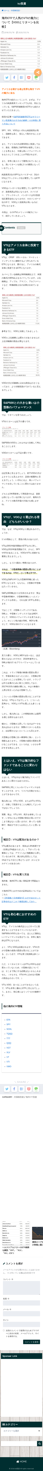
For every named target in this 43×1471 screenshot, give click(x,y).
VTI (8, 1062)
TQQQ (9, 1034)
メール (7, 1309)
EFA (8, 1020)
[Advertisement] (21, 1132)
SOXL (9, 1029)
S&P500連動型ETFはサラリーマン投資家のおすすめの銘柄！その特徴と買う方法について (21, 120)
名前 (6, 1299)
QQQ (9, 1043)
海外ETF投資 (31, 1097)
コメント (8, 1279)
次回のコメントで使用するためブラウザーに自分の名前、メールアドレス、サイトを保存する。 (22, 1333)
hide (21, 227)
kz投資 (22, 3)
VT (8, 1057)
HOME (21, 1461)
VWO (9, 1066)
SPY (9, 1024)
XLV (8, 1052)
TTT (8, 1038)
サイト (6, 1320)
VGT (9, 1048)
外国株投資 (19, 1097)
